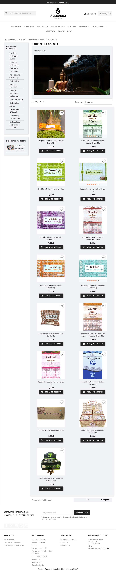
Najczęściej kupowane (12, 542)
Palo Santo (14, 71)
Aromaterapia (58, 26)
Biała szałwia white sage (14, 76)
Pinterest (21, 526)
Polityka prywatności (39, 548)
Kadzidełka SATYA (14, 104)
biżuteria (50, 31)
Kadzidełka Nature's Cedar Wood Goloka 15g (51, 335)
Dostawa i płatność (39, 539)
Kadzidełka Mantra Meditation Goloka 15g (93, 383)
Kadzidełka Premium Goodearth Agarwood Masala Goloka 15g (93, 335)
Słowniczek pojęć (38, 565)
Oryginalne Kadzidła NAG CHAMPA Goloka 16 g (51, 142)
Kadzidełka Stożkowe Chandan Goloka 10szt (92, 431)
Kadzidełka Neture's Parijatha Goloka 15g (51, 286)
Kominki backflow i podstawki (13, 93)
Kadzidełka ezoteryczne (14, 117)
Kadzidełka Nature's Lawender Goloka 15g (51, 238)
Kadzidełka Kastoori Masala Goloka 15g (51, 431)
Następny (106, 499)
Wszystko (16, 26)
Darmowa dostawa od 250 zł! (58, 2)
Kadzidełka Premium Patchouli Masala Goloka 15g (92, 142)
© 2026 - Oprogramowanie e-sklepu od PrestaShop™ (58, 569)
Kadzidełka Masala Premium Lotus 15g (51, 383)
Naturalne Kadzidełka (11, 47)
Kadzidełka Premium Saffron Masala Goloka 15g (92, 238)
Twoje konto (66, 535)
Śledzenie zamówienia (68, 539)
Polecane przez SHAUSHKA (14, 545)
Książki (61, 31)
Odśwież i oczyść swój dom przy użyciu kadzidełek (20, 148)
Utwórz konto (65, 545)
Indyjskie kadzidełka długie (14, 56)
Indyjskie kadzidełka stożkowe (14, 65)
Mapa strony (36, 562)
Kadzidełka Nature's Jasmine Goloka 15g (51, 190)
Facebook (6, 526)
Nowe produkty (9, 539)
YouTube (16, 526)
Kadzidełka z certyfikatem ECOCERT (14, 125)
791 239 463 (105, 548)
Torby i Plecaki (98, 26)
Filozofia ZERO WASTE (40, 556)
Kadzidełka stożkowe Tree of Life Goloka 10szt (51, 479)
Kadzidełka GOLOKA (14, 110)
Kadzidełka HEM (16, 99)
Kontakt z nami (37, 559)
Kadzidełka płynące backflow (14, 84)
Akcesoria (84, 26)
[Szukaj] (20, 13)
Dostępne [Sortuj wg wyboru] (98, 102)
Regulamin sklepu (38, 542)
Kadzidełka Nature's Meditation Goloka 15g (93, 286)
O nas (34, 545)
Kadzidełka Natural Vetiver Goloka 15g (93, 190)
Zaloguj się (64, 542)
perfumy (71, 26)
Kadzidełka (42, 26)
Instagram (26, 526)
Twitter (11, 526)
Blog (69, 31)
